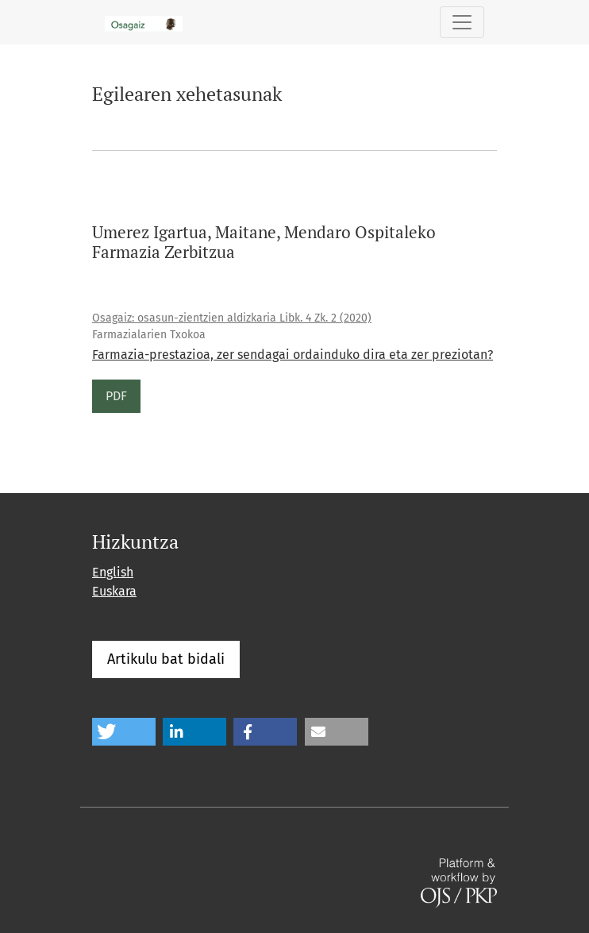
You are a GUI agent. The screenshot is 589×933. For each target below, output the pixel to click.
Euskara (114, 591)
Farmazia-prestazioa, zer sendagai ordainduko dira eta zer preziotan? (292, 354)
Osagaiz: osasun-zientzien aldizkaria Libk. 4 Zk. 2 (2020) (231, 318)
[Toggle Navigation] (462, 22)
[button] (124, 732)
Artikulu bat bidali (166, 659)
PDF (116, 395)
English (112, 572)
